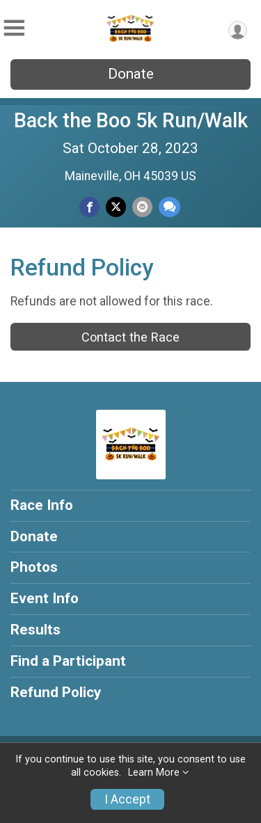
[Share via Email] (142, 207)
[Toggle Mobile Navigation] (14, 28)
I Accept (127, 799)
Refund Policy (55, 692)
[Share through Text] (169, 207)
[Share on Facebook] (89, 207)
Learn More (154, 772)
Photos (34, 567)
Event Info (44, 598)
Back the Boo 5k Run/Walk (131, 120)
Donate (131, 73)
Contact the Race (130, 337)
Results (35, 629)
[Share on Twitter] (116, 207)
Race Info (41, 505)
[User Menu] (237, 30)
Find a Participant (68, 661)
